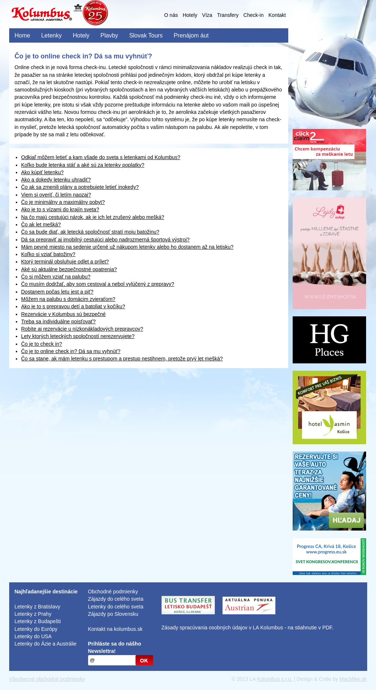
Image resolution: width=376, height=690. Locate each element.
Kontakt (277, 15)
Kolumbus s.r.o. (275, 679)
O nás (171, 15)
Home (22, 35)
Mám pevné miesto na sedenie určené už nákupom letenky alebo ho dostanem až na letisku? (127, 247)
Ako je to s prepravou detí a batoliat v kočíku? (73, 306)
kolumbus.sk (128, 629)
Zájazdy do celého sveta (116, 599)
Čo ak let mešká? (41, 224)
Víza (207, 15)
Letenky (51, 35)
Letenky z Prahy (33, 614)
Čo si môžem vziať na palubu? (56, 277)
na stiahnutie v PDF (310, 627)
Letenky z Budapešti (38, 621)
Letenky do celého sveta (116, 607)
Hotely (189, 15)
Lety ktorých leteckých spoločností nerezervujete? (78, 336)
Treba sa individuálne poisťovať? (58, 321)
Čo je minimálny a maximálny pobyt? (63, 202)
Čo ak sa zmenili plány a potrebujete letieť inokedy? (80, 187)
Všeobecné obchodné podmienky (47, 679)
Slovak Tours (146, 35)
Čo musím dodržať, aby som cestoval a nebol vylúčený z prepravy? (97, 284)
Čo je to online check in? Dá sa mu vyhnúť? (71, 351)
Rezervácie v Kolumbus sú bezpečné (63, 314)
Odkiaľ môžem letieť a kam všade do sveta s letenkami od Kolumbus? (100, 157)
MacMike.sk (353, 679)
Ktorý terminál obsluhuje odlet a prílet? (65, 262)
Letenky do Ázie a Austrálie (46, 644)
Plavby (109, 35)
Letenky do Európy (36, 629)
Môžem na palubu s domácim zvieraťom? (68, 299)
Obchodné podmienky (113, 591)
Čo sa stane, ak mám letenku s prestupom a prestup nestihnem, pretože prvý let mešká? (122, 359)
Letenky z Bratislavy (38, 607)
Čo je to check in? (41, 344)
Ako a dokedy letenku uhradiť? (56, 180)
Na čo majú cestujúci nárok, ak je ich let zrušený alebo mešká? (92, 217)
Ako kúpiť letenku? (42, 172)
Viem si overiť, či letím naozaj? (56, 195)
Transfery (228, 15)
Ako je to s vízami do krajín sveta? (60, 209)
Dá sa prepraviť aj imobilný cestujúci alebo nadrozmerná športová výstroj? (105, 239)
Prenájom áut (191, 35)
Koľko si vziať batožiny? (48, 254)
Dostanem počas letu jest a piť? (57, 292)
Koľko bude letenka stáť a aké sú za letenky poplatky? (82, 165)
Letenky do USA (33, 636)
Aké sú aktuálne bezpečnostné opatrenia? (69, 269)
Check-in (253, 15)
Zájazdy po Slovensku (113, 614)
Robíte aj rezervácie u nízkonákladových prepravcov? (82, 329)
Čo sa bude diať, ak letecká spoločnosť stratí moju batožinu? (90, 232)
